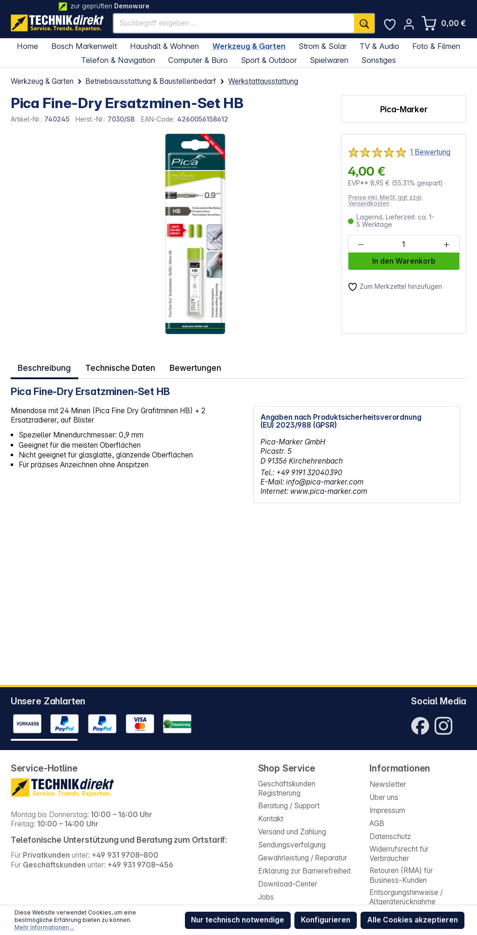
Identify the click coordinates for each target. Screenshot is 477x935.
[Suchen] (364, 23)
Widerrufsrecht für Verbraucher (399, 854)
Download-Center (287, 884)
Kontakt (270, 818)
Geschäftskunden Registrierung (286, 788)
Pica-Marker (404, 109)
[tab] (43, 366)
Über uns (383, 797)
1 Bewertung (430, 152)
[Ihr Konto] (409, 24)
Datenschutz (390, 836)
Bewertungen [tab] (185, 366)
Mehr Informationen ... (44, 927)
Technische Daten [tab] (115, 366)
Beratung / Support (289, 805)
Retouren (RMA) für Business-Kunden (401, 875)
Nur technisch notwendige (237, 919)
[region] (171, 234)
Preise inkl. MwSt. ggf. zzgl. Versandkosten (385, 200)
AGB (376, 823)
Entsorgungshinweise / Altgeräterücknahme (406, 897)
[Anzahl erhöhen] (446, 244)
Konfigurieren (325, 919)
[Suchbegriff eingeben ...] (234, 23)
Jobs (266, 897)
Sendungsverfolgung (292, 844)
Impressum (387, 810)
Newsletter (387, 784)
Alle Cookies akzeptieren (412, 919)
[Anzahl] (403, 244)
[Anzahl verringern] (360, 244)
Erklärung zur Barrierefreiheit (304, 871)
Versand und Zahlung (292, 831)
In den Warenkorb (404, 261)
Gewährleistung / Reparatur (302, 857)
